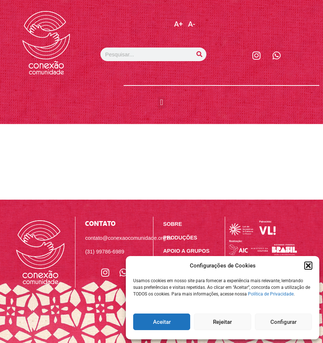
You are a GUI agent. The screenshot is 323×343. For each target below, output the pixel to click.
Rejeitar (222, 322)
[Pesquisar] (199, 54)
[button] (308, 265)
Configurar (283, 322)
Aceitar (162, 322)
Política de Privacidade (271, 294)
